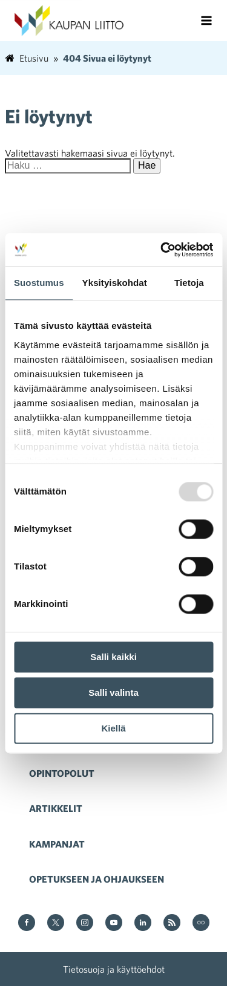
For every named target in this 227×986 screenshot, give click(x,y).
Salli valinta (113, 692)
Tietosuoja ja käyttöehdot (114, 969)
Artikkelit (55, 808)
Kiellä (113, 728)
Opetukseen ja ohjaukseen (96, 879)
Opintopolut (61, 773)
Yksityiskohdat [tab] (114, 282)
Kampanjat (57, 843)
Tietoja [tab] (189, 282)
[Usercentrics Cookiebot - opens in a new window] (161, 250)
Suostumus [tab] (39, 282)
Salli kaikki (113, 657)
